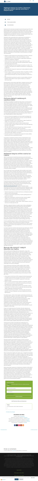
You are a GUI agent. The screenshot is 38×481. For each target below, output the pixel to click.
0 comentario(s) (10, 24)
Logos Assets (19, 470)
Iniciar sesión (19, 396)
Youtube (25, 422)
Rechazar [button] (21, 479)
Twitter (28, 418)
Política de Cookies (24, 455)
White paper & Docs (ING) (19, 472)
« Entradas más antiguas (10, 411)
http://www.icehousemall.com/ (10, 186)
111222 (8, 405)
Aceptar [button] (16, 479)
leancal (8, 19)
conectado (14, 450)
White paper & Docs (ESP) (19, 475)
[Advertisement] (19, 438)
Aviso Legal (6, 455)
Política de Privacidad (15, 455)
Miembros (21, 406)
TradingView (22, 416)
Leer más (33, 477)
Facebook (25, 417)
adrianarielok (10, 406)
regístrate (9, 384)
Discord (28, 421)
